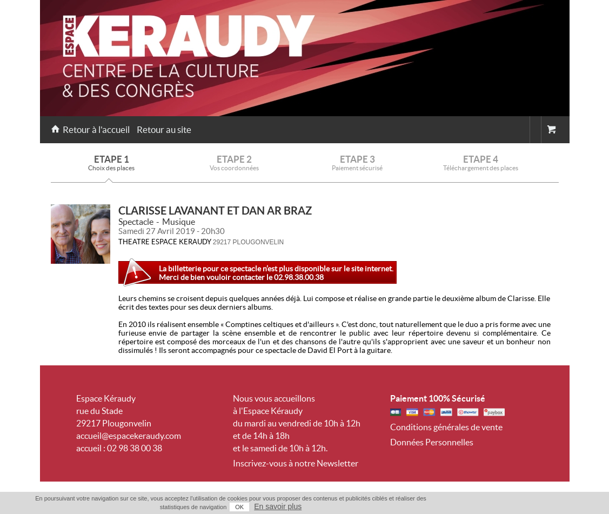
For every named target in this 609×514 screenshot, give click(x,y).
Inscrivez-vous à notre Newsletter (295, 463)
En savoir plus (278, 506)
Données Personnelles (431, 442)
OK (239, 507)
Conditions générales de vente (446, 427)
